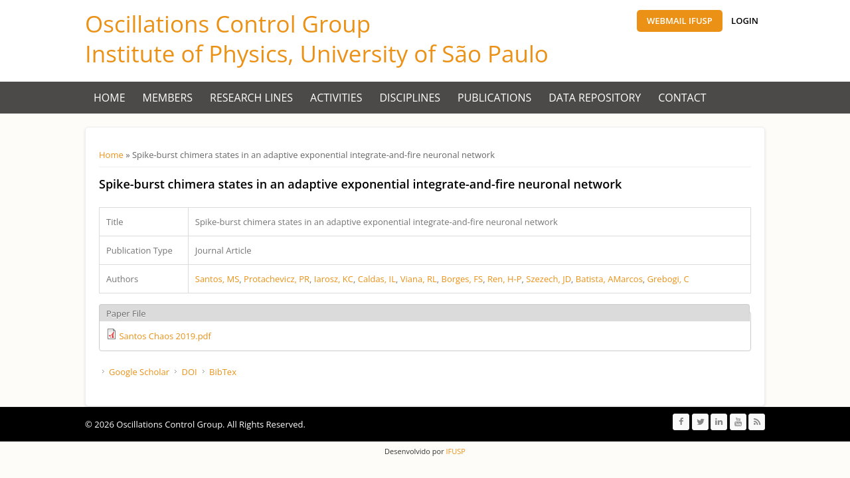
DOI (189, 372)
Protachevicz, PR (276, 279)
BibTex (222, 372)
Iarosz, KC (333, 279)
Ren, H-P (504, 279)
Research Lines (251, 97)
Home (110, 97)
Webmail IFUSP (680, 21)
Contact (682, 97)
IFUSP (455, 451)
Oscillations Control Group (228, 23)
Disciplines (410, 97)
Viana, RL (418, 279)
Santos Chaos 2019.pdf (165, 336)
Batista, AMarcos (609, 279)
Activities (336, 97)
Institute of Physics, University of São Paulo (317, 53)
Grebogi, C (668, 279)
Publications (494, 97)
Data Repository (595, 97)
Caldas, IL (377, 279)
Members (168, 97)
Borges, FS (462, 279)
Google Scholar (139, 372)
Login (744, 21)
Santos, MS (217, 279)
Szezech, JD (548, 279)
